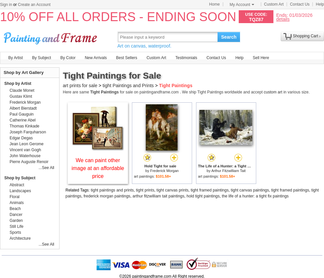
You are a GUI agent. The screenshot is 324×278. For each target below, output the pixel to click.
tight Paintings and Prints (128, 85)
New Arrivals (96, 57)
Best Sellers (126, 57)
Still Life (16, 226)
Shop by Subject (19, 178)
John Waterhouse (25, 156)
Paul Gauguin (22, 114)
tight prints (145, 190)
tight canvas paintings (250, 190)
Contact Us (299, 4)
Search (229, 37)
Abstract (17, 185)
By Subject (41, 57)
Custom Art (274, 4)
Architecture (20, 238)
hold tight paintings (203, 196)
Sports (15, 232)
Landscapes (20, 191)
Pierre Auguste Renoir (29, 161)
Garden (16, 220)
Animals (17, 202)
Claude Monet (22, 90)
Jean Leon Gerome (27, 144)
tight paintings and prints (112, 190)
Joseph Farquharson (28, 132)
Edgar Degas (21, 138)
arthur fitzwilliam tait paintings (158, 196)
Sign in (6, 4)
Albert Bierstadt (23, 108)
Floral (15, 196)
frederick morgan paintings (107, 196)
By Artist (15, 57)
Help (320, 4)
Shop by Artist (17, 83)
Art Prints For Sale (51, 37)
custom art (273, 92)
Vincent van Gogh (25, 150)
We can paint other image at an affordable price (98, 168)
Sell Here (261, 57)
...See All (46, 167)
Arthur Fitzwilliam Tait (228, 171)
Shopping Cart (305, 36)
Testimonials (186, 57)
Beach (15, 208)
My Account (242, 4)
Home (214, 4)
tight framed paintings (210, 190)
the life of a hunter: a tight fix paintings (255, 196)
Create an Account (34, 4)
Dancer (16, 214)
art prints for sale (80, 85)
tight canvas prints (172, 190)
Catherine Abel (23, 120)
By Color (67, 57)
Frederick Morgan (164, 171)
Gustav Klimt (21, 96)
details (282, 19)
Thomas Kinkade (24, 126)
